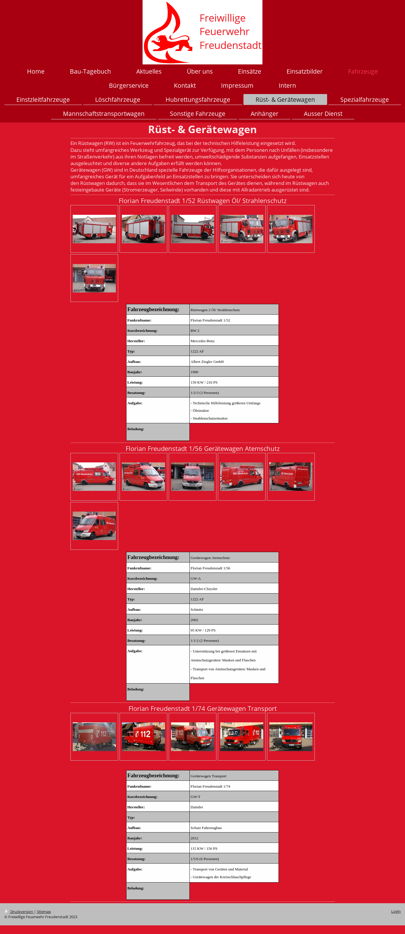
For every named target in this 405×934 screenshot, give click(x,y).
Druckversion (19, 911)
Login (396, 911)
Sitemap (44, 911)
